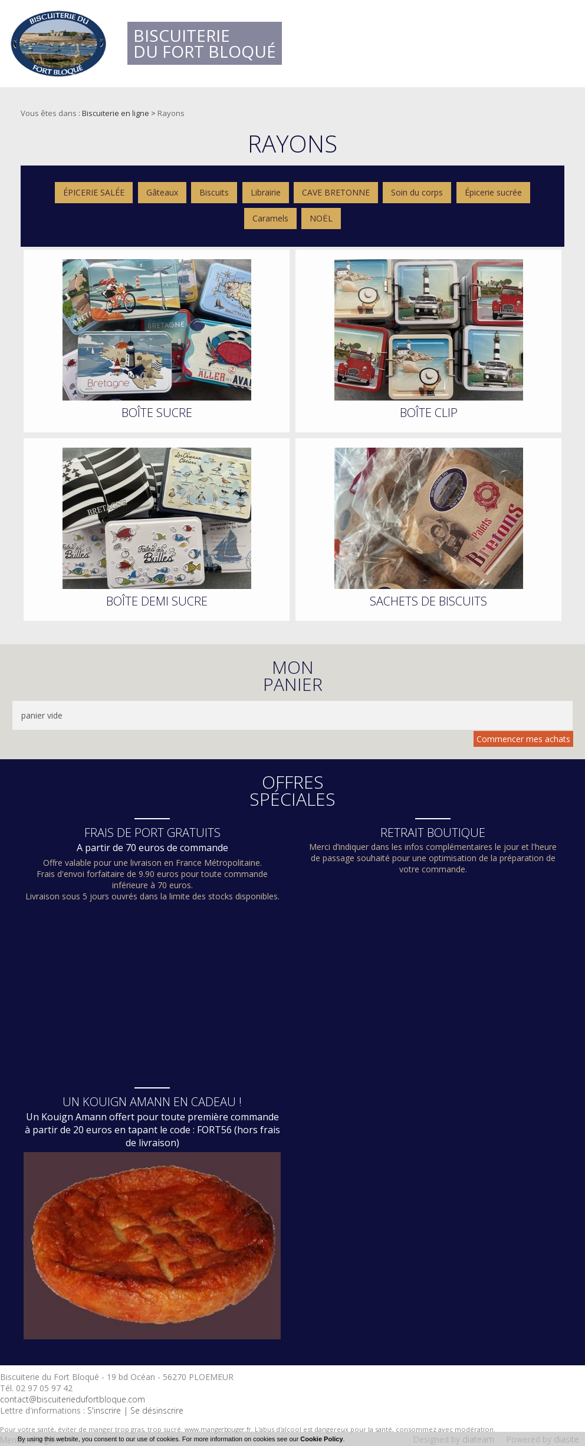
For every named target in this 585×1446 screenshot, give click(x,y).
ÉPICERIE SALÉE (93, 192)
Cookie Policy (321, 1438)
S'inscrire (104, 1410)
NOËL (321, 218)
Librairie (266, 192)
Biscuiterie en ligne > (119, 113)
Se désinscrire (156, 1410)
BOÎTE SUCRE (156, 413)
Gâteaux (162, 192)
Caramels (270, 218)
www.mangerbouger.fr (218, 1429)
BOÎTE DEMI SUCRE (157, 601)
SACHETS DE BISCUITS (428, 601)
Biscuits (214, 192)
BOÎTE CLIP (429, 413)
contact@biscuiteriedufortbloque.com (72, 1399)
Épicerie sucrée (493, 192)
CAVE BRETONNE (336, 192)
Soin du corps (417, 192)
